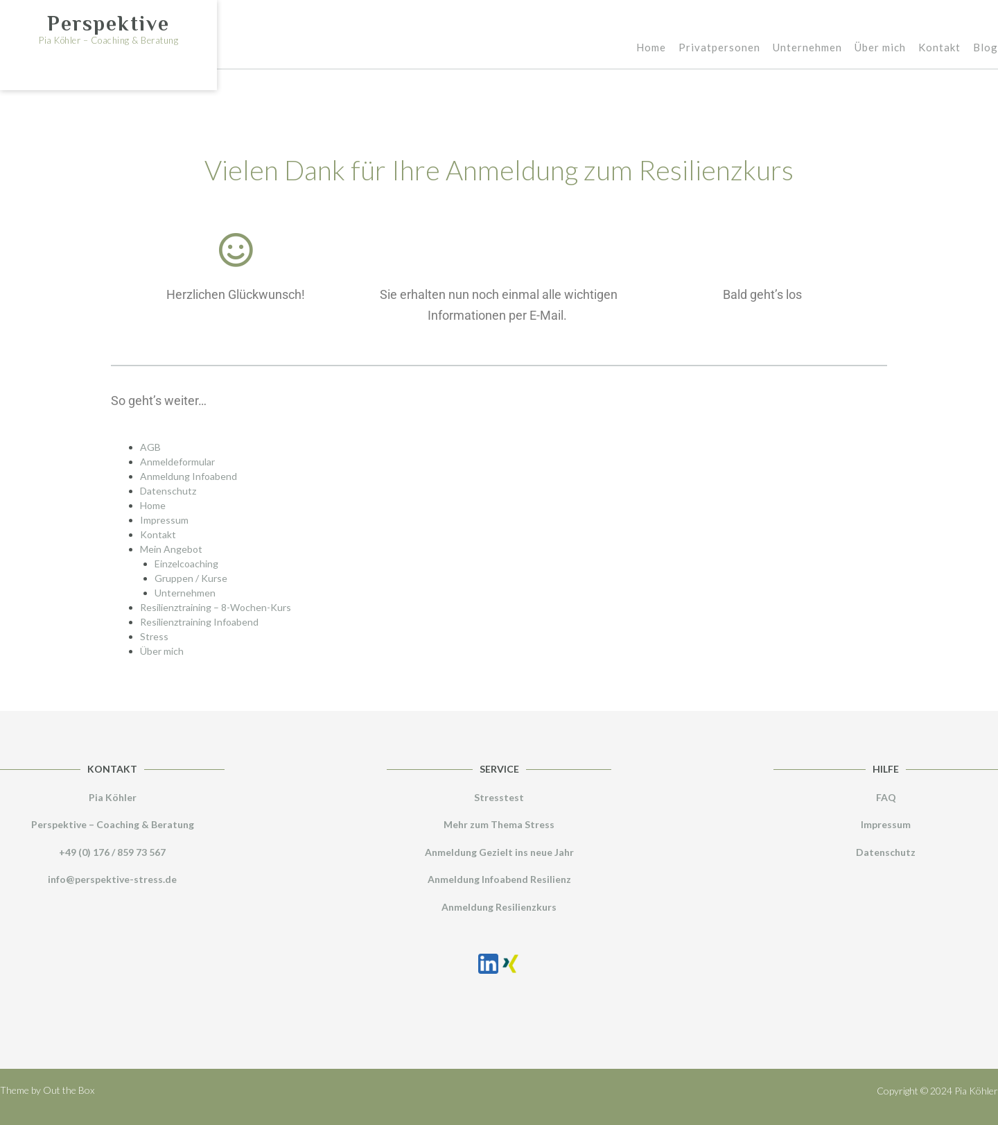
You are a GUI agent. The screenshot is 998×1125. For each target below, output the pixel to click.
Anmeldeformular (177, 461)
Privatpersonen (719, 48)
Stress (154, 636)
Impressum (164, 520)
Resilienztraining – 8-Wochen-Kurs (215, 607)
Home (651, 48)
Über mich (880, 48)
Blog (985, 48)
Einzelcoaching (186, 563)
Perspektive (108, 23)
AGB (150, 447)
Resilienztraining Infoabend (199, 622)
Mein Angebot (171, 549)
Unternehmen (807, 48)
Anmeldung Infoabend (188, 476)
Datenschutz (168, 491)
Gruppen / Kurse (191, 578)
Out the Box (68, 1090)
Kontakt (939, 48)
